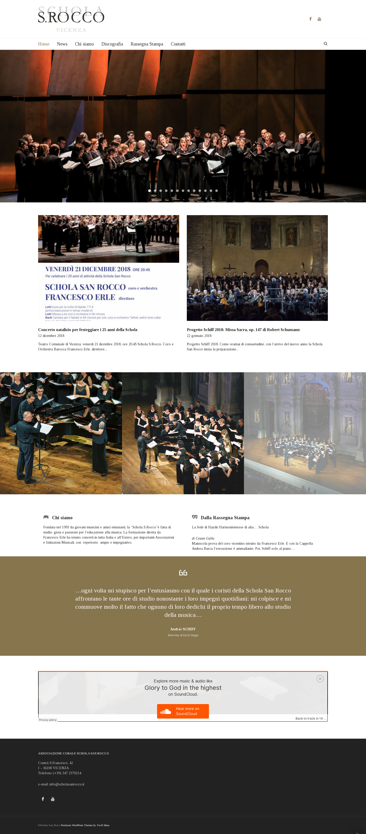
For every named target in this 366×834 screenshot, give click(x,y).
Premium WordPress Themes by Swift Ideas (85, 825)
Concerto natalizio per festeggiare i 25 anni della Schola (87, 329)
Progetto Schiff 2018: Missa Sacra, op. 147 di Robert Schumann (243, 329)
